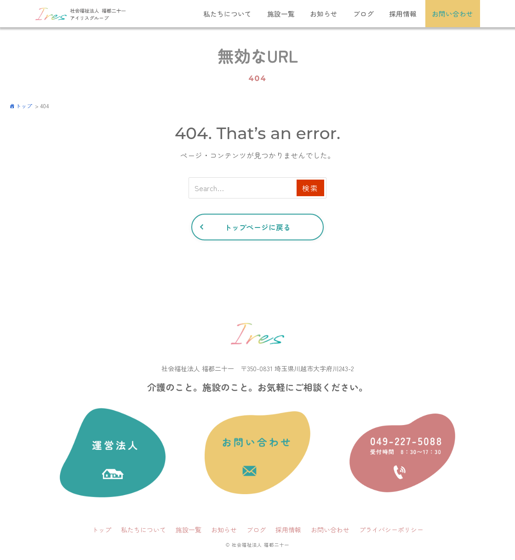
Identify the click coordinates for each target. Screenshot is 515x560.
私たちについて (226, 13)
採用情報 (403, 13)
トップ (101, 530)
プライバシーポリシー (391, 530)
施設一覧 (280, 13)
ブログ (363, 13)
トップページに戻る (257, 227)
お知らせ (323, 13)
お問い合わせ (453, 13)
